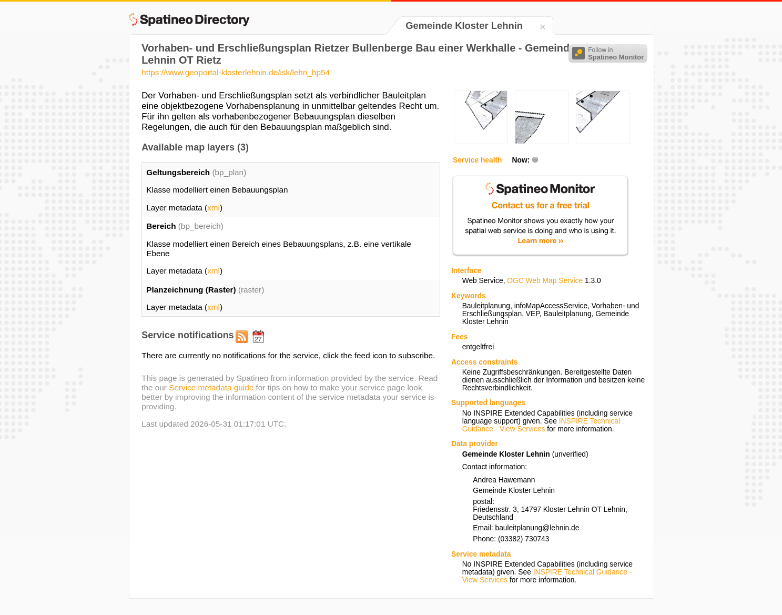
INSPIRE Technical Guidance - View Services (541, 425)
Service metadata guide (211, 387)
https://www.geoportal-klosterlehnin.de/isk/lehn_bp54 (235, 72)
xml (213, 207)
